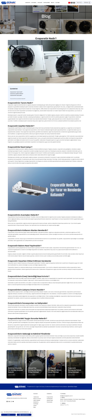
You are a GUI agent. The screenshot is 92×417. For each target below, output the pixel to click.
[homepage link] (14, 394)
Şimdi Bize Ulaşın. (72, 386)
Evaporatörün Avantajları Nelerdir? (17, 98)
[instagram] (11, 401)
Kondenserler (50, 398)
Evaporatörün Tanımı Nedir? (16, 91)
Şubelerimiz (36, 402)
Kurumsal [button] (34, 2)
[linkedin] (7, 401)
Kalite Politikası (36, 400)
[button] (87, 3)
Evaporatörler (50, 396)
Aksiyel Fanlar (50, 400)
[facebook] (9, 401)
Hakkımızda (36, 396)
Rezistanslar (49, 402)
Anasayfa (27, 2)
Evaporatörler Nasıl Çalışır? (16, 95)
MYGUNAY (40, 2)
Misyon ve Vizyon (37, 398)
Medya (41, 28)
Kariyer (35, 405)
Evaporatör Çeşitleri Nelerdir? (16, 93)
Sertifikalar (35, 403)
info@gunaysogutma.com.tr (66, 395)
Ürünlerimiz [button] (46, 2)
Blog (47, 28)
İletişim (57, 2)
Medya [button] (52, 2)
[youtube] (13, 401)
